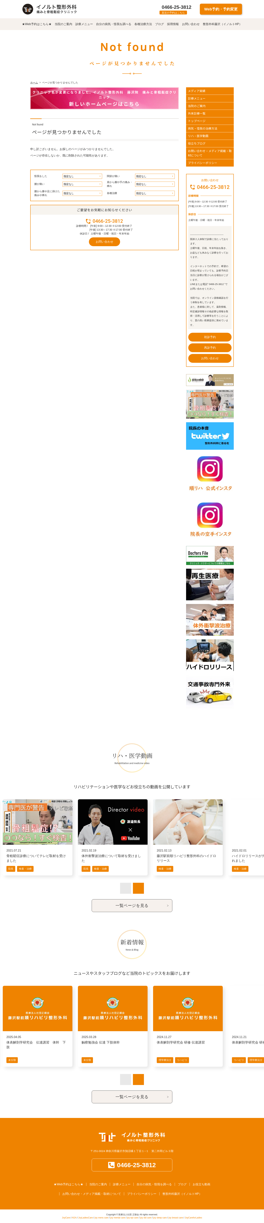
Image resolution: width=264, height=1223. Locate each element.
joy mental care (117, 1217)
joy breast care (175, 1217)
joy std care (145, 1217)
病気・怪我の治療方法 (202, 128)
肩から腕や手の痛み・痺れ (120, 184)
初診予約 (210, 337)
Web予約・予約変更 (221, 9)
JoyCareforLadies (193, 1217)
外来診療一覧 (197, 113)
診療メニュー (84, 24)
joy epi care (132, 1217)
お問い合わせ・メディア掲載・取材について (210, 153)
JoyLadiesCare (85, 1217)
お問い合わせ (191, 24)
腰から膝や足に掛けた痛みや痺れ (47, 193)
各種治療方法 (143, 24)
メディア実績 (196, 91)
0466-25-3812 (176, 7)
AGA (74, 1217)
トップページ (197, 121)
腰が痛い (39, 183)
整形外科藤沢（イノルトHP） (222, 24)
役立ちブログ (197, 143)
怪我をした (40, 176)
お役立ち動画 (201, 1184)
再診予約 (210, 347)
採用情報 (173, 24)
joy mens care (102, 1217)
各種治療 (112, 193)
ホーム (34, 82)
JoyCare (66, 1217)
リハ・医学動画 (198, 136)
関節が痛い (113, 176)
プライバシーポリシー (202, 163)
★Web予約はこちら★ (37, 24)
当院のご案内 (63, 24)
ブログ (159, 24)
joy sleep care (160, 1217)
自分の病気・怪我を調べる (113, 24)
